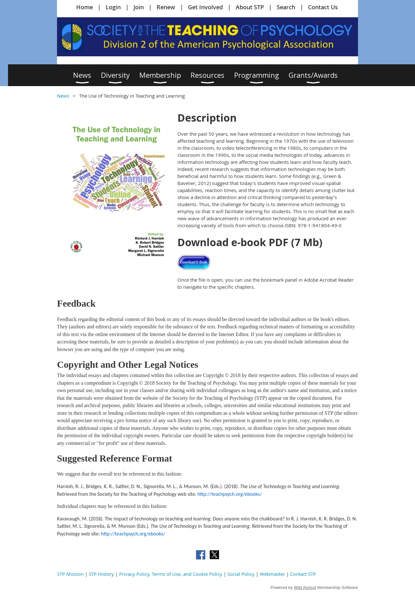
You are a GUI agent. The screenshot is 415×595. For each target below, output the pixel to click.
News (63, 95)
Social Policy (241, 574)
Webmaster (272, 574)
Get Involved (205, 7)
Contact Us (323, 7)
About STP (250, 7)
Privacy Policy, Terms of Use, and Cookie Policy (170, 574)
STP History (101, 574)
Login (113, 7)
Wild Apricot (305, 587)
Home (84, 7)
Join (139, 7)
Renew (166, 7)
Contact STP (303, 574)
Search (286, 7)
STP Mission (70, 574)
